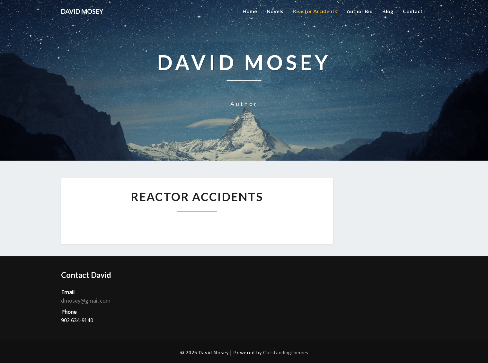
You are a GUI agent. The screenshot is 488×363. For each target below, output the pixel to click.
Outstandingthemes (285, 352)
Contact (412, 11)
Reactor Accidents (315, 11)
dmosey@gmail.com (86, 300)
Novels (275, 11)
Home (250, 11)
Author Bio (360, 11)
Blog (387, 11)
